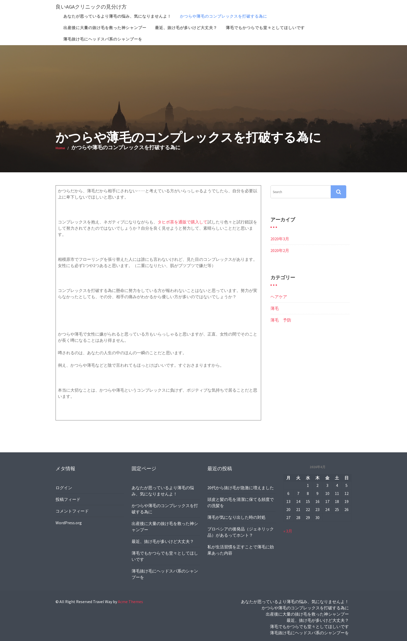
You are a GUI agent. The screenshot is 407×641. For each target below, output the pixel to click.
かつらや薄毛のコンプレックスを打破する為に (223, 16)
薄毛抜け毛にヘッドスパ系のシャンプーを (102, 39)
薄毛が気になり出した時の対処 (236, 517)
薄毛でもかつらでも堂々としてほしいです (265, 27)
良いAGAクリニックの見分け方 (91, 6)
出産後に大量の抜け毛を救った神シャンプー (104, 27)
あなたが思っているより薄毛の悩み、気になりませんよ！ (117, 16)
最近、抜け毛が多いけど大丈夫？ (186, 27)
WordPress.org (69, 522)
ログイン (64, 487)
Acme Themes (130, 601)
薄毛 (274, 308)
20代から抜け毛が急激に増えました (240, 488)
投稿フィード (68, 499)
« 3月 (288, 530)
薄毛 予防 (280, 320)
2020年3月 (279, 238)
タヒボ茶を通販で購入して (182, 221)
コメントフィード (72, 510)
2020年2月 (279, 250)
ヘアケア (278, 296)
